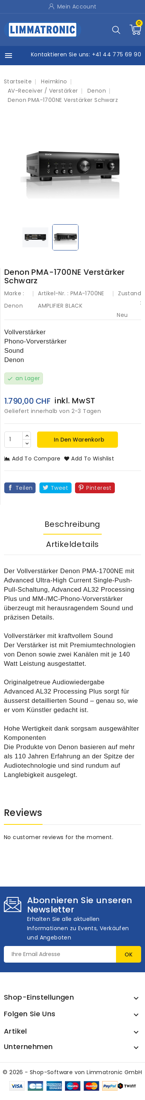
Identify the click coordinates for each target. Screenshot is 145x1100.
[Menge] (13, 440)
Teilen (23, 488)
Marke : (14, 293)
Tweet (59, 488)
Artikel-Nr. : (53, 293)
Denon (13, 306)
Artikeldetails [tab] (72, 544)
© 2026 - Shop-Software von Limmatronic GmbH (72, 1072)
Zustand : (129, 297)
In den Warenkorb (78, 439)
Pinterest (99, 488)
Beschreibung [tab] (72, 524)
